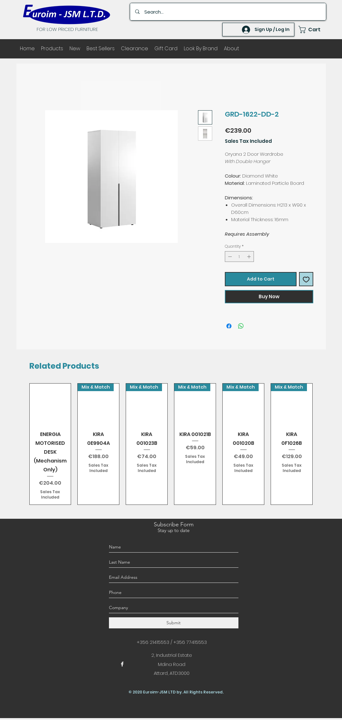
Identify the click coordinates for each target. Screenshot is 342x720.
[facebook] (122, 664)
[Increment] (249, 256)
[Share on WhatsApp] (241, 326)
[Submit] (173, 622)
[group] (171, 444)
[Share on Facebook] (229, 326)
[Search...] (228, 11)
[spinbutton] (239, 256)
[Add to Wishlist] (306, 279)
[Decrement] (229, 256)
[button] (312, 29)
